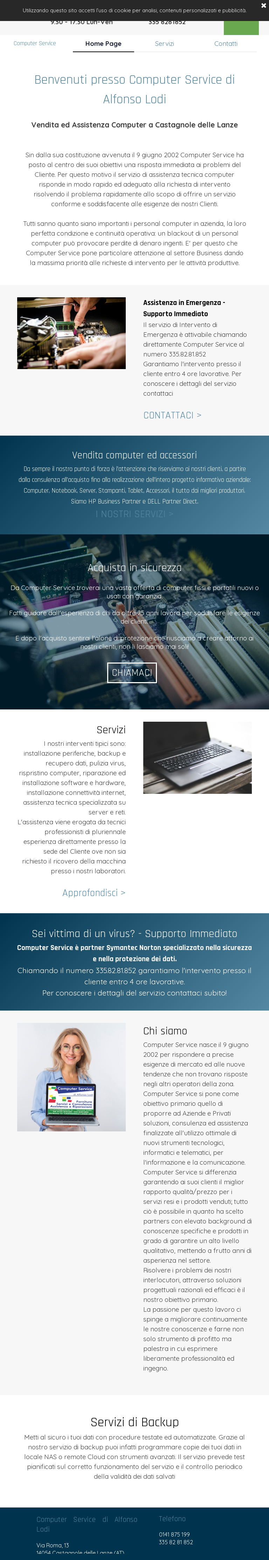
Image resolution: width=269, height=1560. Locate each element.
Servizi (164, 43)
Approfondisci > (94, 893)
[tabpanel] (134, 169)
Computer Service (35, 43)
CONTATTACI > (172, 415)
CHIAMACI (134, 673)
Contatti (225, 43)
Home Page (103, 43)
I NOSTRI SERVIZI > (135, 514)
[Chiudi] (263, 6)
